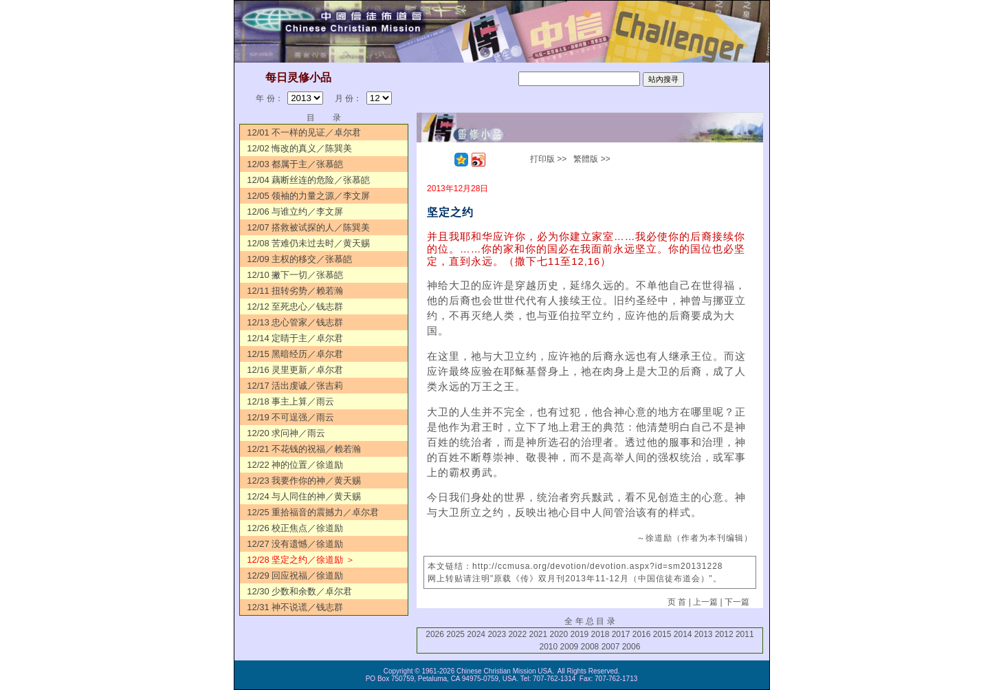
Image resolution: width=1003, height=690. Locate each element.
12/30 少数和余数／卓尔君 (299, 591)
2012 (724, 634)
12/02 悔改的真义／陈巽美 (299, 148)
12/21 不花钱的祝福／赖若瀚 (304, 449)
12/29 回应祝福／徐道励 (295, 575)
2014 (683, 634)
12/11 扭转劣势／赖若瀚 (295, 290)
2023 (496, 634)
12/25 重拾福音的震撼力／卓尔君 (313, 512)
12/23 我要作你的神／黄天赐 (304, 480)
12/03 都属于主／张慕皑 (295, 164)
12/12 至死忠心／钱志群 (295, 306)
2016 (641, 634)
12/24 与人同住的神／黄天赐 (304, 496)
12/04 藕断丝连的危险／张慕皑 (308, 180)
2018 (600, 634)
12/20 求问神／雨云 (286, 433)
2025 (455, 634)
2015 (662, 634)
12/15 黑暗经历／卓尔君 (295, 354)
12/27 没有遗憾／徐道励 (295, 544)
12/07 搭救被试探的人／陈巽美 (308, 227)
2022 (517, 634)
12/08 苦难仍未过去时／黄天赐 (308, 243)
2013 (703, 634)
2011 (745, 634)
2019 (580, 634)
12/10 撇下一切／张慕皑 (295, 275)
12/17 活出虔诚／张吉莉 (295, 385)
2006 (631, 646)
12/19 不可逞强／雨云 (290, 417)
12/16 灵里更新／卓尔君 (295, 370)
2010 (549, 646)
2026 (435, 634)
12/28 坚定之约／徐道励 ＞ (301, 559)
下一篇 (737, 602)
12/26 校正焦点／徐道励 (295, 528)
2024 (476, 634)
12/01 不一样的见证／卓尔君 (304, 132)
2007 (611, 646)
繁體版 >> (591, 159)
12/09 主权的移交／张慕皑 (299, 259)
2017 (621, 634)
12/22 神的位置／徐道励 (295, 465)
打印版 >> (548, 159)
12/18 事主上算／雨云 (290, 401)
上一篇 (705, 602)
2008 (590, 646)
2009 (569, 646)
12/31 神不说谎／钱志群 (295, 607)
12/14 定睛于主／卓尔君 (295, 338)
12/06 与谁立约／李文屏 (295, 211)
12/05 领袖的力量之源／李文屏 (308, 196)
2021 (538, 634)
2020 (559, 634)
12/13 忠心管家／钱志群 (295, 322)
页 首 (677, 602)
